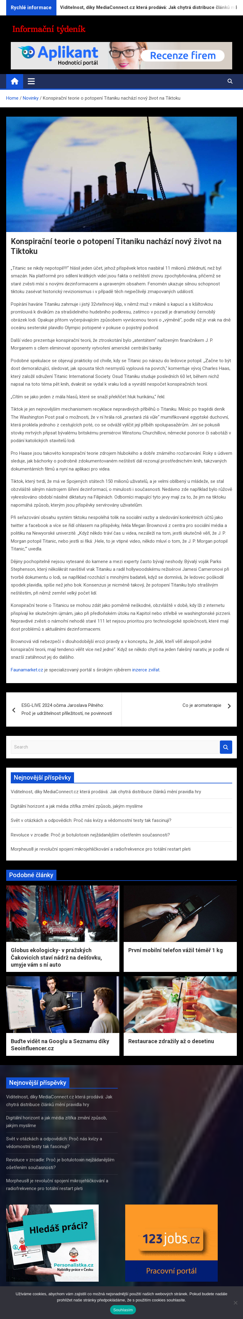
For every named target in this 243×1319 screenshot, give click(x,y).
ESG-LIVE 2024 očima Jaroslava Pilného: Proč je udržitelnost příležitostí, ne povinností (67, 709)
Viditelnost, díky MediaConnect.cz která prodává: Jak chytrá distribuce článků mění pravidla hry (106, 791)
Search (226, 747)
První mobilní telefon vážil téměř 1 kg (175, 950)
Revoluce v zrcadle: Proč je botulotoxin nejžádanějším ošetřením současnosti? (90, 835)
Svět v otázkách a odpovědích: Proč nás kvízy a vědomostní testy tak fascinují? (91, 820)
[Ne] (235, 1303)
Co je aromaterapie (202, 705)
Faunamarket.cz (27, 670)
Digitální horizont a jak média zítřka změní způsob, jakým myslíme (77, 806)
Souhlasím (123, 1310)
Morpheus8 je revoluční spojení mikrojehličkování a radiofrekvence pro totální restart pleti (101, 849)
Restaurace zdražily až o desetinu (171, 1041)
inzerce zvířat (145, 670)
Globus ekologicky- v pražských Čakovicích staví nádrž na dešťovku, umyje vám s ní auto (56, 957)
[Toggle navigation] (31, 81)
